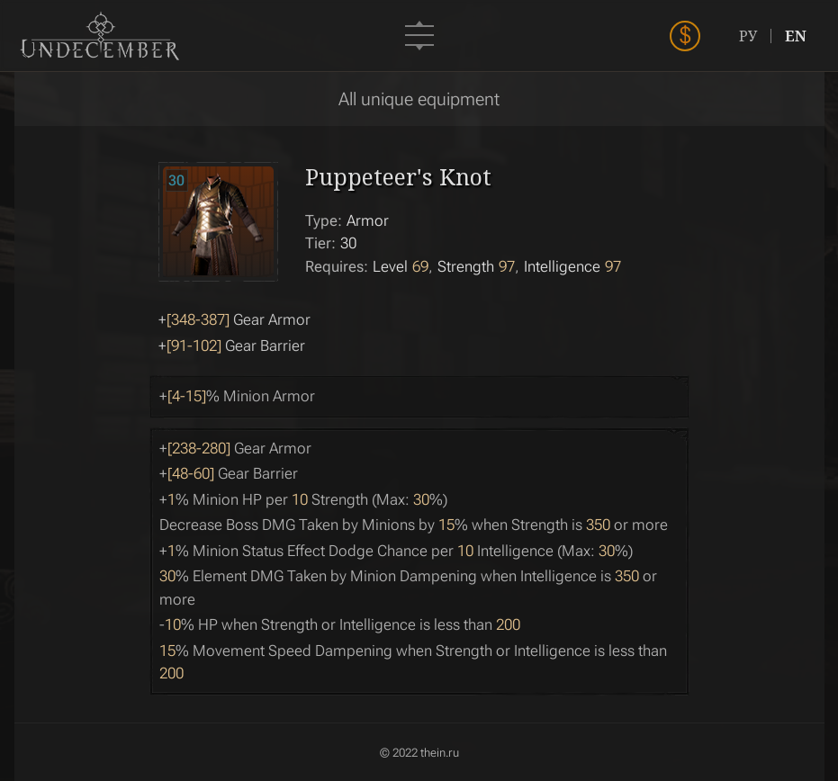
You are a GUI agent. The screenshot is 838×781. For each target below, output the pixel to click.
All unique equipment (419, 99)
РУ (748, 36)
